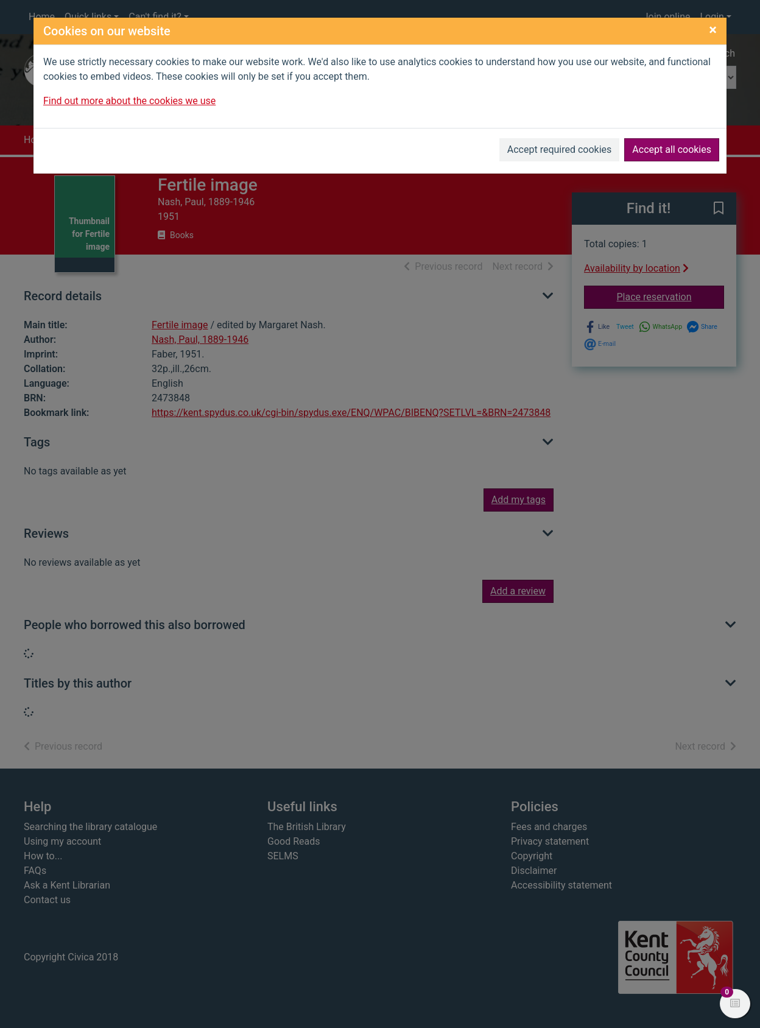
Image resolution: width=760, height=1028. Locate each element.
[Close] (713, 30)
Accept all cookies (671, 149)
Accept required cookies (559, 149)
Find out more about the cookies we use (129, 101)
